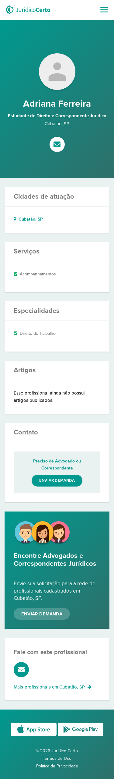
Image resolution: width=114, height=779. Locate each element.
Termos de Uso (57, 758)
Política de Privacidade (57, 766)
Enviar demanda (57, 480)
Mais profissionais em (53, 687)
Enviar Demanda (41, 614)
